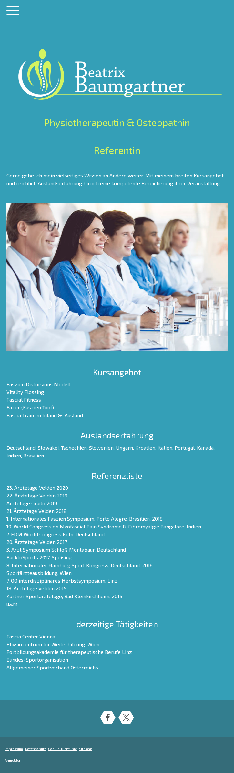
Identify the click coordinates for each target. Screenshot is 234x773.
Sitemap (85, 749)
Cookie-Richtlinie (62, 749)
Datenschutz (35, 749)
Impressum (14, 749)
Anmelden (13, 760)
